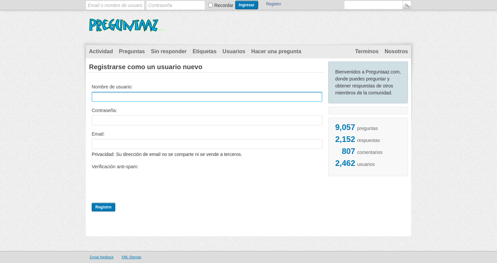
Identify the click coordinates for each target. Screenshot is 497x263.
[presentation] (142, 184)
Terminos (367, 51)
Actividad (101, 51)
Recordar (224, 5)
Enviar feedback (102, 257)
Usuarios (234, 51)
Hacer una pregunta (276, 51)
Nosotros (396, 51)
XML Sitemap (132, 257)
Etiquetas (205, 51)
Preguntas (132, 51)
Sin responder (169, 51)
